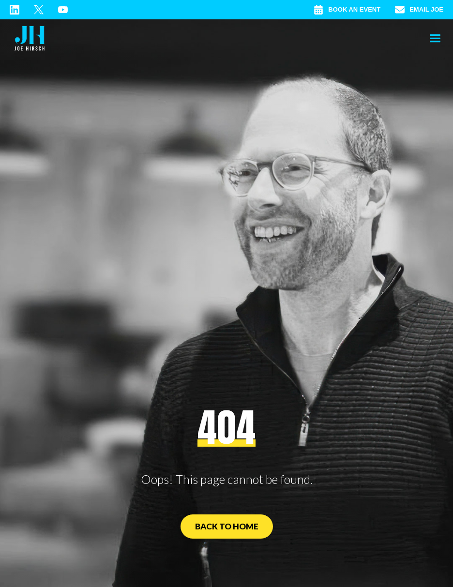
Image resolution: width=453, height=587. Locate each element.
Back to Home (226, 526)
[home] (29, 38)
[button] (434, 38)
